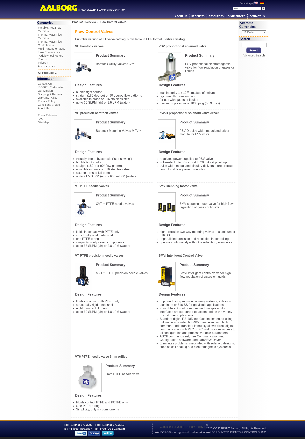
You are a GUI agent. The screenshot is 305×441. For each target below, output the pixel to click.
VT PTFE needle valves (92, 186)
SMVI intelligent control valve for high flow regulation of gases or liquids (205, 274)
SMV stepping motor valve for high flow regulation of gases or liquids (206, 205)
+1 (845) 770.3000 (80, 424)
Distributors (236, 16)
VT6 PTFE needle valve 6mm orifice (101, 356)
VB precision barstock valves (96, 113)
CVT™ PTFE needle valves (115, 203)
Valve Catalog (175, 39)
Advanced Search (254, 55)
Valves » (43, 62)
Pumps (42, 59)
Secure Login (246, 3)
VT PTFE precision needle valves (99, 255)
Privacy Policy (46, 101)
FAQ (41, 118)
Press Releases (48, 115)
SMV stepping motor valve (178, 186)
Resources (216, 16)
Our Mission (45, 90)
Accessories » (46, 66)
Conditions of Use (49, 104)
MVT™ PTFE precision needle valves (122, 273)
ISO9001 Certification (51, 87)
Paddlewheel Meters (50, 55)
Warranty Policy (47, 97)
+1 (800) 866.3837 (80, 428)
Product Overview (84, 22)
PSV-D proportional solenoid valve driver (189, 113)
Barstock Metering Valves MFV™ (118, 130)
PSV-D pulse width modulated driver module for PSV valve (204, 132)
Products (197, 16)
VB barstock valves (89, 46)
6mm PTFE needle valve (122, 374)
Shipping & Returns (50, 94)
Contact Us (257, 16)
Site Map (43, 122)
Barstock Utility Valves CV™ (115, 63)
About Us (181, 16)
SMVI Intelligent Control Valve (181, 255)
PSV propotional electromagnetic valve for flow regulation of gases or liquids (209, 67)
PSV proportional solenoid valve (182, 46)
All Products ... (48, 72)
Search (245, 38)
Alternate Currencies (247, 24)
